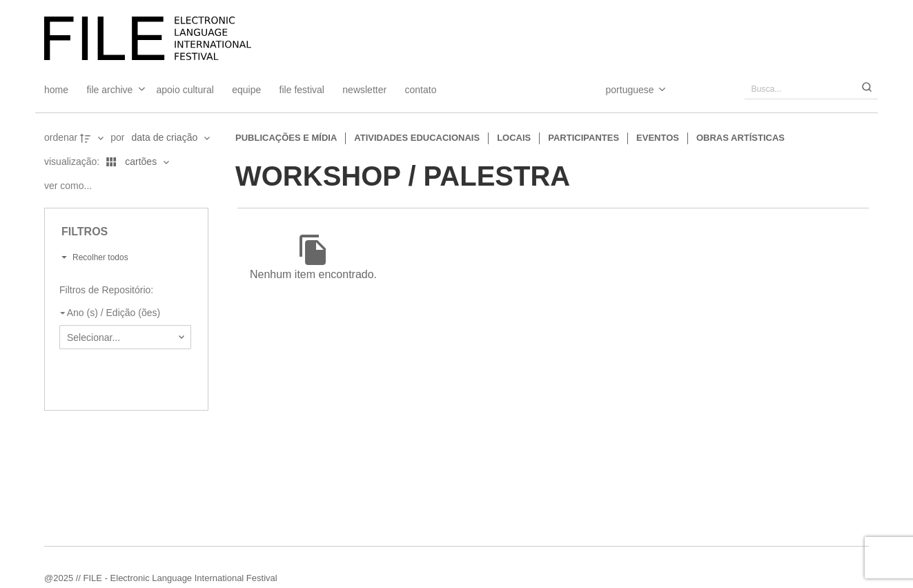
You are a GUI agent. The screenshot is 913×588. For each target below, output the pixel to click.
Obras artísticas (740, 138)
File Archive (109, 89)
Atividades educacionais (417, 138)
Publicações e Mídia (286, 138)
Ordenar (60, 137)
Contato (421, 89)
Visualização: (73, 161)
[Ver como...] (71, 186)
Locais (514, 138)
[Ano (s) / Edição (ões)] (122, 312)
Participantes (583, 138)
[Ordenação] (170, 138)
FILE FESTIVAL (301, 89)
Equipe (246, 89)
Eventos (657, 138)
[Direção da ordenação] (93, 138)
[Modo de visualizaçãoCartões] (135, 162)
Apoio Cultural (185, 89)
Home (56, 89)
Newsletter (364, 89)
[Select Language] (622, 89)
